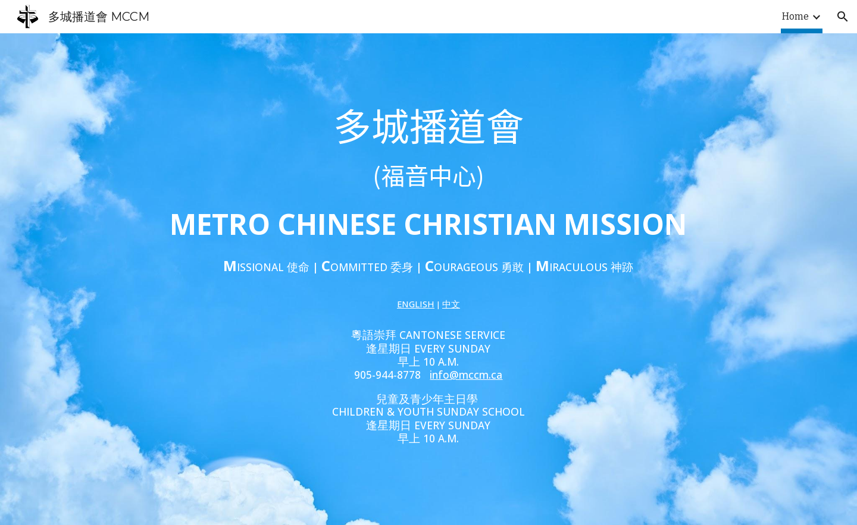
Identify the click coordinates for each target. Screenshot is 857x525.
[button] (842, 16)
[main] (428, 207)
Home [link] (795, 16)
